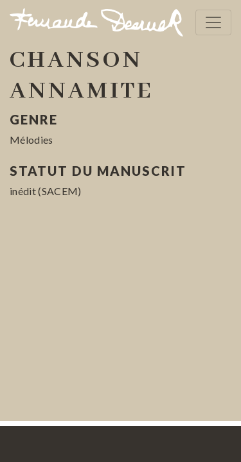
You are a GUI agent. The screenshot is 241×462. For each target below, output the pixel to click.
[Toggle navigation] (213, 22)
